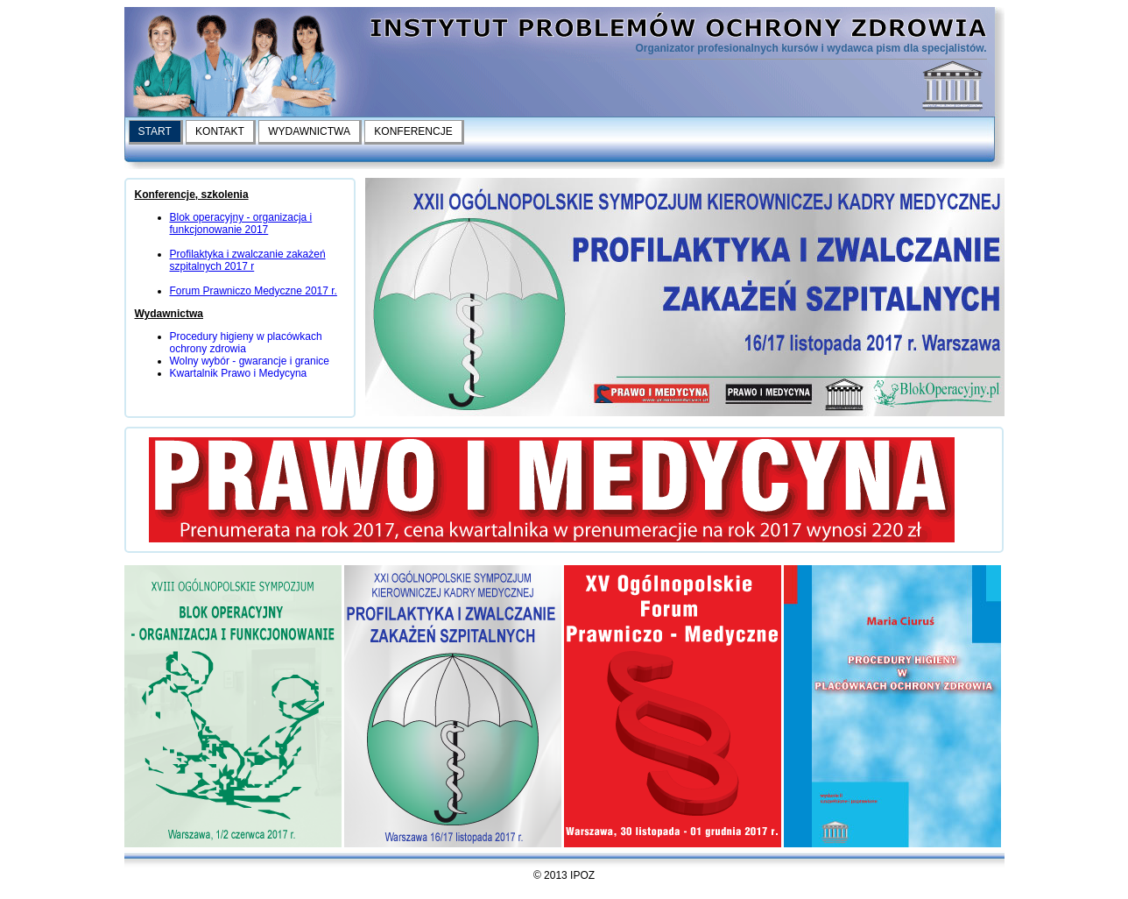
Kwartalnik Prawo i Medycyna (238, 373)
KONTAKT (219, 131)
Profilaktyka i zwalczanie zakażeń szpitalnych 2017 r (248, 260)
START (155, 131)
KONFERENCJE (413, 131)
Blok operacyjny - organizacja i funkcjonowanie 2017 (241, 223)
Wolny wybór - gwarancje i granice (250, 361)
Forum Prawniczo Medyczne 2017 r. (253, 291)
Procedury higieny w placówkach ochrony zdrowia (246, 342)
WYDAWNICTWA (309, 131)
